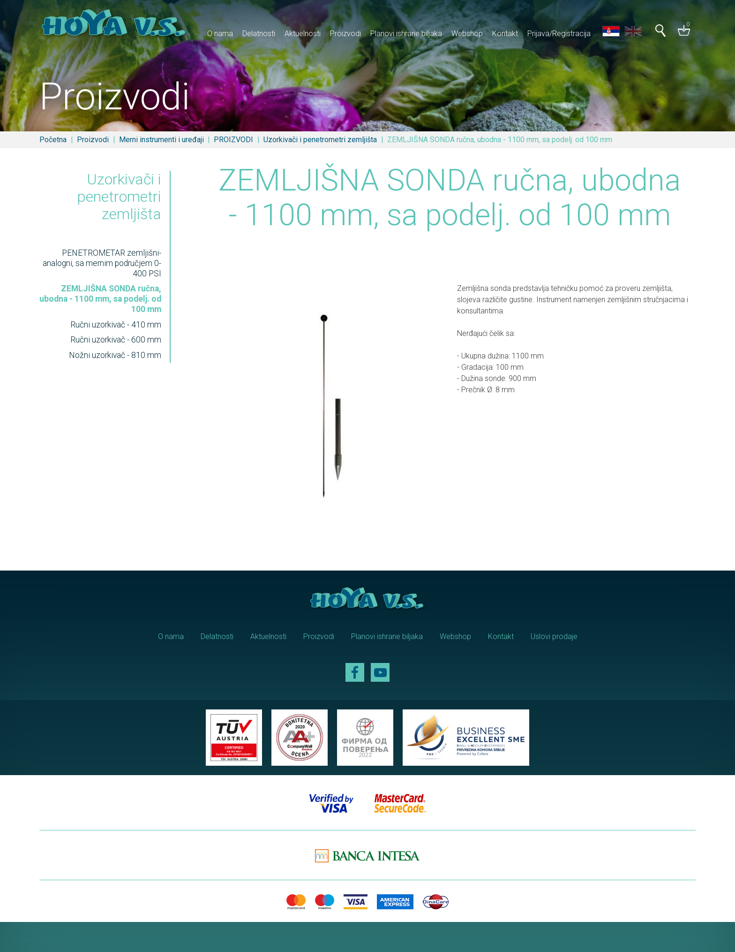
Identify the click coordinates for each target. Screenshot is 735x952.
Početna (53, 139)
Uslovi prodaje (554, 636)
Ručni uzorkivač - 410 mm (115, 324)
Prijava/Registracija (559, 33)
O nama (220, 33)
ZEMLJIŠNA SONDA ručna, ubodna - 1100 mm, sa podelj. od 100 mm (100, 299)
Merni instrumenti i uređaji (161, 139)
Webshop (467, 33)
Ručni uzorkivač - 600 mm (115, 339)
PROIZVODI (233, 139)
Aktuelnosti (303, 33)
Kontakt (505, 33)
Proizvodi (345, 33)
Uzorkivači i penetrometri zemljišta (320, 139)
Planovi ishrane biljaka (406, 33)
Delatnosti (258, 33)
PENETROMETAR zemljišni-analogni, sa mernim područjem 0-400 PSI (102, 263)
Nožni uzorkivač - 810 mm (115, 355)
